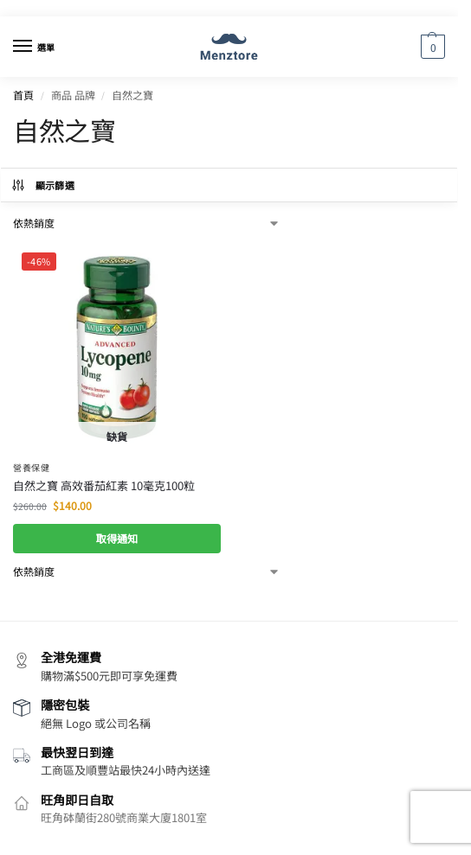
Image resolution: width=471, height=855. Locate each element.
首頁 (23, 94)
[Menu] (39, 47)
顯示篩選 (42, 185)
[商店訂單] (147, 223)
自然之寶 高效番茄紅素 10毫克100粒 (104, 485)
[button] (430, 47)
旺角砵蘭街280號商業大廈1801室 (124, 817)
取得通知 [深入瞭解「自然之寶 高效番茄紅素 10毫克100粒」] (117, 538)
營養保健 (31, 467)
